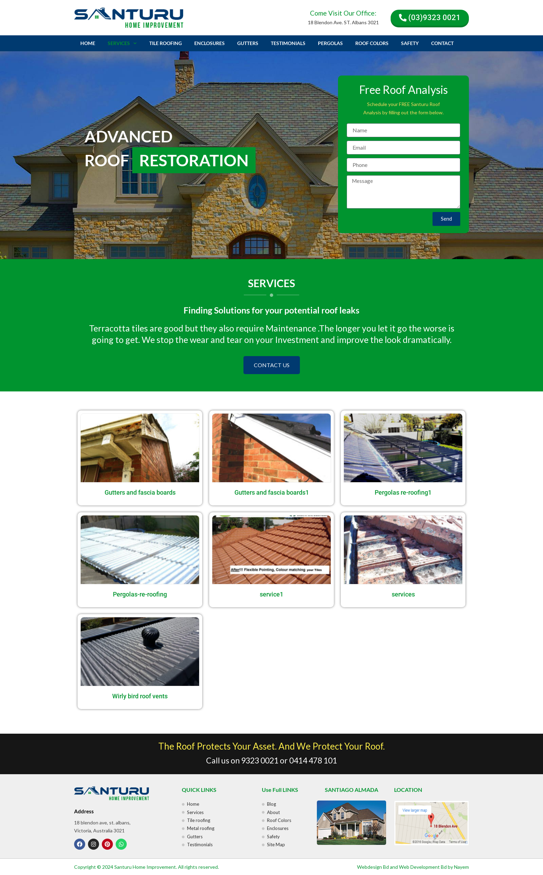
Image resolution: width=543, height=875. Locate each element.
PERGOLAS (330, 43)
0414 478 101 (313, 760)
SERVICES (122, 43)
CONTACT (442, 43)
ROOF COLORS (372, 43)
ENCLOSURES (209, 43)
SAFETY (410, 43)
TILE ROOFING (165, 43)
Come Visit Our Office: (343, 13)
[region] (271, 155)
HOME (87, 43)
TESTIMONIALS (288, 43)
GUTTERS (247, 43)
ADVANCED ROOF (170, 149)
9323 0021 (259, 760)
